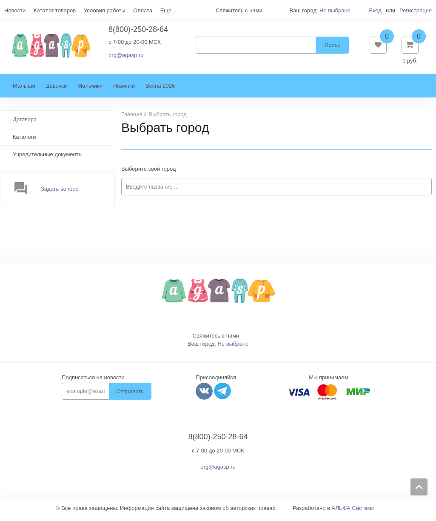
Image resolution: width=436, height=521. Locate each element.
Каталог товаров (55, 10)
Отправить (130, 395)
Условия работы (104, 10)
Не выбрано (335, 10)
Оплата (142, 10)
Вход (375, 10)
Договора (25, 123)
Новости (15, 10)
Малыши (24, 90)
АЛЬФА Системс (353, 512)
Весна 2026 (160, 90)
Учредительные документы (48, 158)
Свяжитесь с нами (216, 340)
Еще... (168, 10)
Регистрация (415, 10)
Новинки (124, 90)
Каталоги (24, 141)
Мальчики (90, 90)
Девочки (56, 90)
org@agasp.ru (126, 57)
